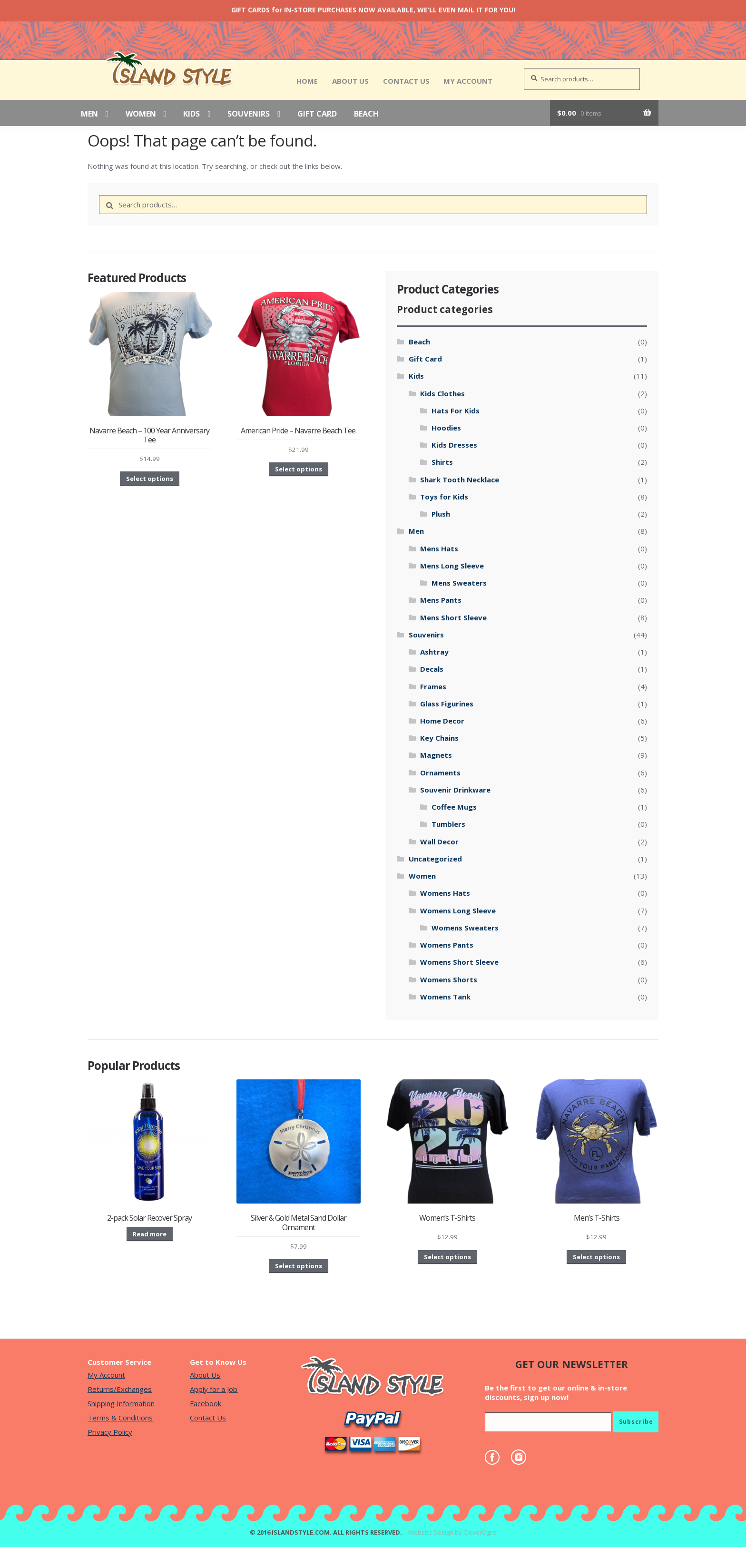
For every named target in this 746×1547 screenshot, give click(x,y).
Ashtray (434, 651)
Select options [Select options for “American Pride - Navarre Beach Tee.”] (298, 469)
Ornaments (440, 772)
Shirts (442, 462)
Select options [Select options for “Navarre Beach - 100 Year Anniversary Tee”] (149, 478)
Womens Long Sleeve (458, 910)
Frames (433, 686)
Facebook (205, 1403)
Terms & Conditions (120, 1417)
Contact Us (406, 81)
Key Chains (439, 738)
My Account (467, 81)
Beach (366, 114)
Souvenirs (248, 114)
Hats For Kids (456, 410)
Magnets (436, 755)
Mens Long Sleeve (452, 565)
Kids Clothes (442, 393)
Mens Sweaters (459, 582)
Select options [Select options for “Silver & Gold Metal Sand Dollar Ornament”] (298, 1266)
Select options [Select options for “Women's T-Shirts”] (447, 1257)
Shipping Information (121, 1403)
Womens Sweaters (465, 927)
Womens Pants (446, 945)
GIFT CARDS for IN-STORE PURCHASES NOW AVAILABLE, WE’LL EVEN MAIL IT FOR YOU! (373, 9)
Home (307, 81)
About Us (350, 81)
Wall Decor (439, 841)
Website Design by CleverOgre (452, 1532)
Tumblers (448, 824)
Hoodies (446, 427)
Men (89, 114)
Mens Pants (440, 600)
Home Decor (442, 720)
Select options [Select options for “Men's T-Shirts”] (596, 1257)
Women (141, 114)
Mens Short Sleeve (453, 617)
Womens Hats (445, 893)
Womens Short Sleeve (459, 962)
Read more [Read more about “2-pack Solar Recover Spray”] (150, 1234)
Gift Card (317, 114)
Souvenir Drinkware (455, 789)
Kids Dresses (454, 445)
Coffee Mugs (454, 807)
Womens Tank (445, 996)
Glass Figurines (446, 703)
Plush (441, 514)
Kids (191, 114)
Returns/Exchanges (120, 1389)
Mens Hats (439, 548)
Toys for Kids (444, 496)
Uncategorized (435, 858)
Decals (431, 669)
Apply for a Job (213, 1389)
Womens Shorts (448, 979)
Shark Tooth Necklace (459, 479)
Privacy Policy (110, 1432)
